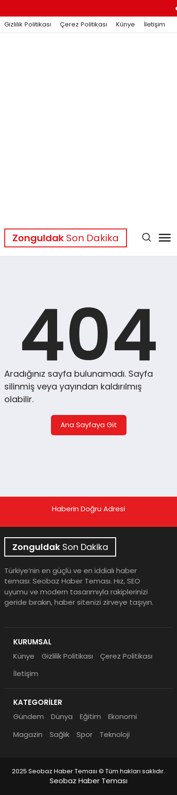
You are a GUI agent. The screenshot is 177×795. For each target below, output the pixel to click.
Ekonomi (122, 716)
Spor (84, 734)
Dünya (62, 716)
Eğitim (90, 716)
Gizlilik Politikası (27, 24)
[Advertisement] (88, 126)
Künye (125, 24)
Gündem (28, 716)
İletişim (154, 24)
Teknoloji (115, 734)
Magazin (27, 734)
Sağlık (59, 734)
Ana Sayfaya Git (88, 425)
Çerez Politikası (83, 24)
